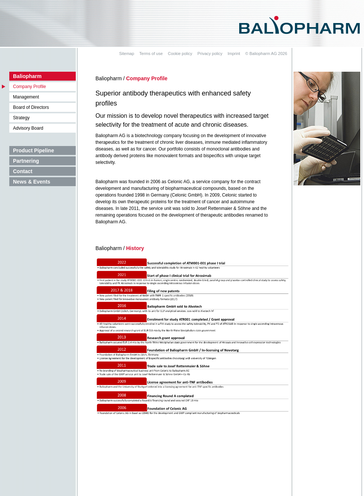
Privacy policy (209, 53)
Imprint (234, 53)
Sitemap (126, 53)
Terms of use (151, 53)
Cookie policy (180, 53)
